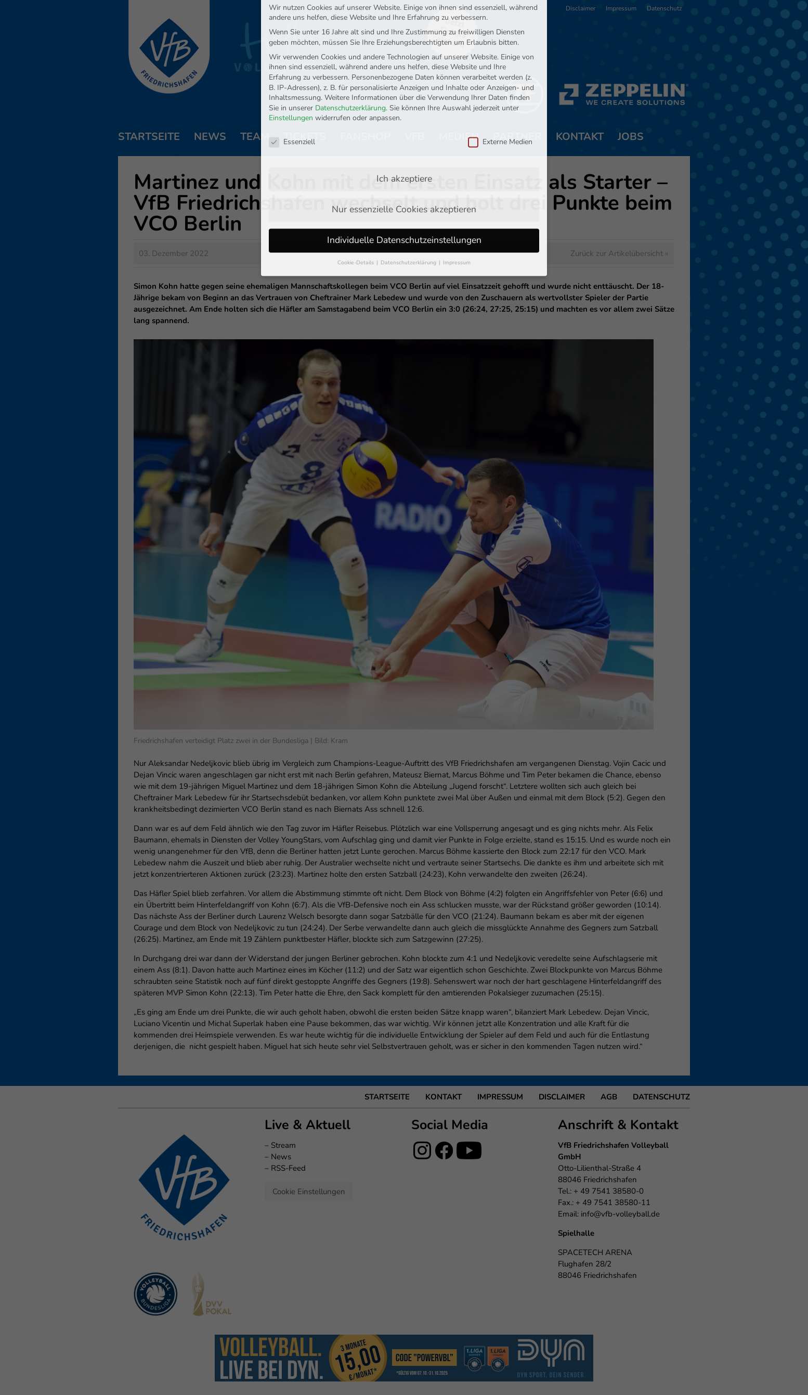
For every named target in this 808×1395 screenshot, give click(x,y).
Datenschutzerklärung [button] (409, 177)
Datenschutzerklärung (350, 23)
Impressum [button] (457, 177)
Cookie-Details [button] (356, 177)
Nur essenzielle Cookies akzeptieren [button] (404, 124)
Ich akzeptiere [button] (404, 93)
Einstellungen (291, 33)
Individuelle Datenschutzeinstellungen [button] (404, 154)
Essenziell (292, 56)
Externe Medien (500, 56)
